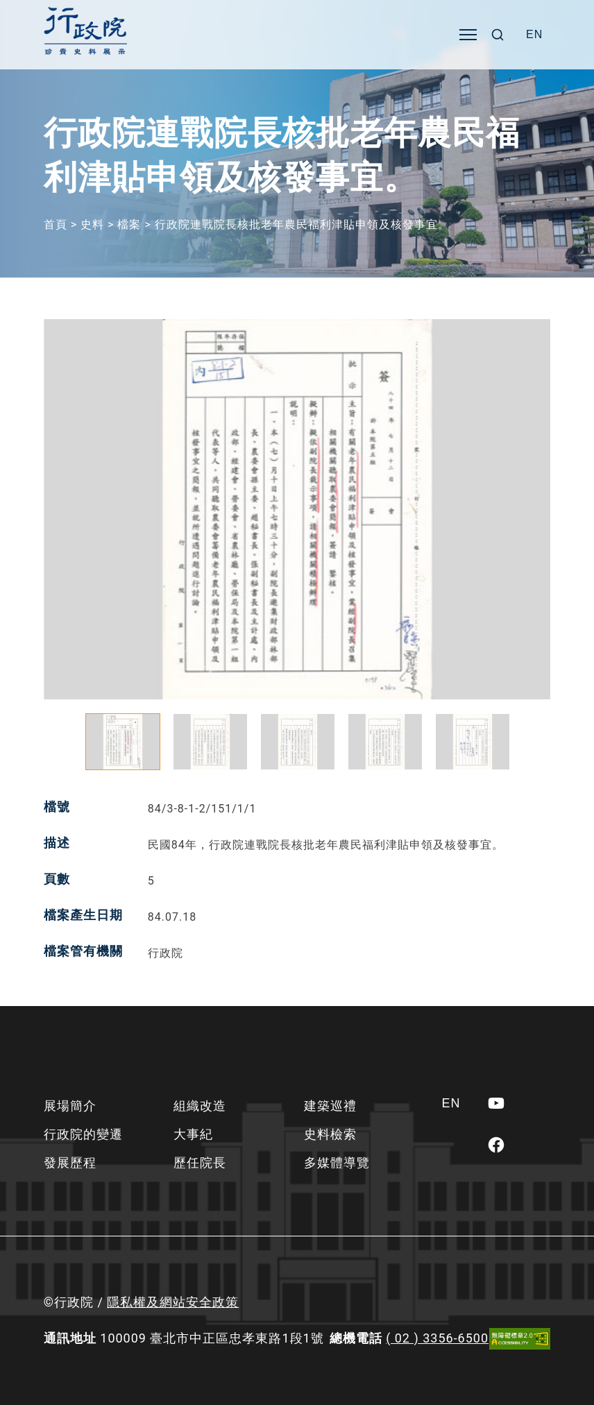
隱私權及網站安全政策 (173, 1302)
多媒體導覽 (337, 1162)
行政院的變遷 (83, 1134)
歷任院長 (199, 1162)
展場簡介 (70, 1105)
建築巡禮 (330, 1105)
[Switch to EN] (534, 34)
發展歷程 (70, 1162)
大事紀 (193, 1134)
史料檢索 (330, 1134)
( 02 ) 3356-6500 (437, 1338)
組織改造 (199, 1105)
